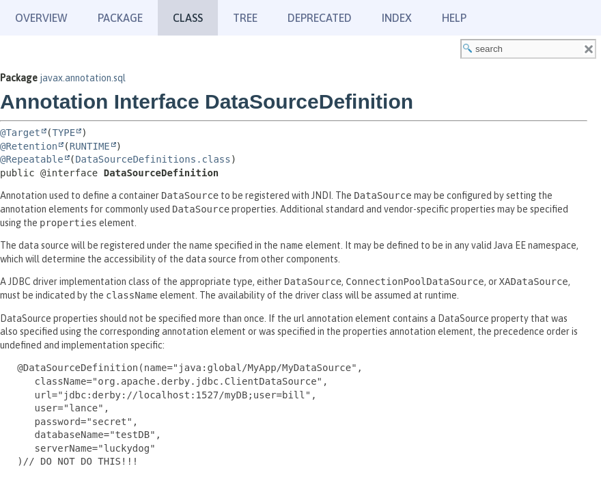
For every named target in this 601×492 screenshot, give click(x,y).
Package (120, 18)
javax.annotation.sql (83, 77)
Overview (41, 18)
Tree (245, 18)
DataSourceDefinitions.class (153, 159)
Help (454, 18)
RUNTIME (90, 146)
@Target (20, 132)
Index (397, 18)
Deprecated (320, 18)
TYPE (63, 132)
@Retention (28, 146)
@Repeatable (32, 159)
